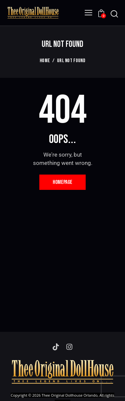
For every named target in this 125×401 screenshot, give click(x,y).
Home (45, 61)
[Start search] (114, 13)
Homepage (62, 182)
